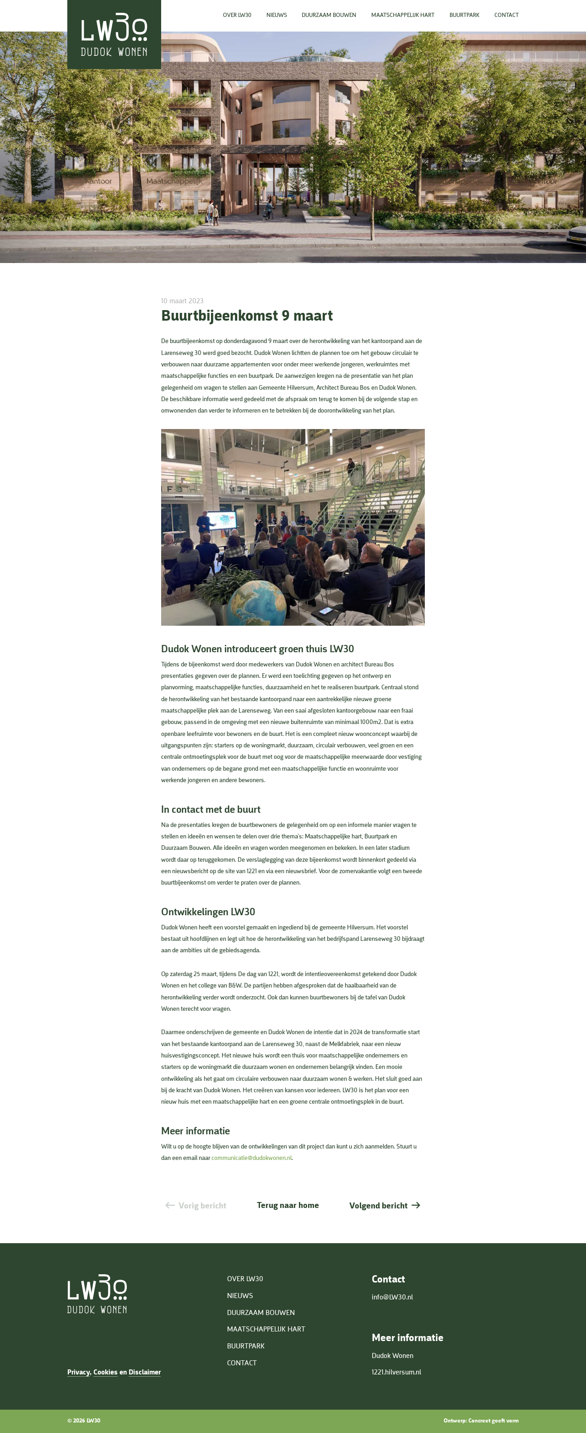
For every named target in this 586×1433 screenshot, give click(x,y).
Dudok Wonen (392, 1356)
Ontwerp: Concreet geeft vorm (481, 1421)
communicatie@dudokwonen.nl (252, 1158)
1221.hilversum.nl (396, 1372)
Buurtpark (464, 15)
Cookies (105, 1372)
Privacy (78, 1372)
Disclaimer (145, 1372)
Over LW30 (237, 15)
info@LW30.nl (392, 1297)
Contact (506, 15)
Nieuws (276, 15)
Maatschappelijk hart (402, 15)
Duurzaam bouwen (329, 15)
